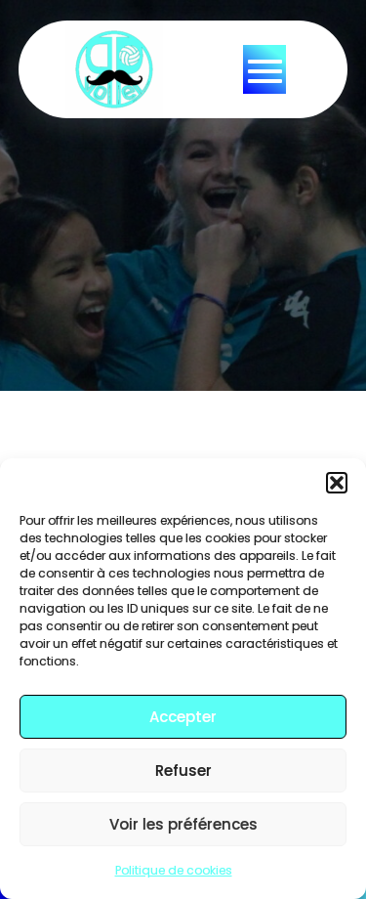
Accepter (183, 716)
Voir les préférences (183, 824)
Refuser (183, 770)
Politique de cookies (173, 870)
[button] (336, 482)
